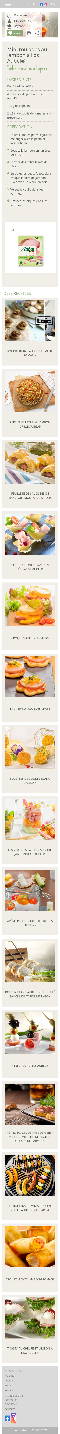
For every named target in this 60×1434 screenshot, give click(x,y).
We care (9, 1375)
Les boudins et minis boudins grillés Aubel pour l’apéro (30, 1208)
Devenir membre (14, 1395)
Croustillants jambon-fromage (30, 1279)
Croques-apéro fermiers (30, 638)
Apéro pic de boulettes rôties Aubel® (30, 923)
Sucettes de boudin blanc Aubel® (30, 781)
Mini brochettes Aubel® (30, 1066)
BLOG (8, 1385)
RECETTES (10, 1380)
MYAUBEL (10, 1390)
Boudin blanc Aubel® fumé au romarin (30, 353)
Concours (11, 1400)
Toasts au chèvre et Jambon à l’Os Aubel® (30, 1350)
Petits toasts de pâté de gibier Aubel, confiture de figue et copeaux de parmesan (30, 1137)
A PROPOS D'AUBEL (15, 1370)
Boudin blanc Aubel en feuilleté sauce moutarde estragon (30, 994)
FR (52, 4)
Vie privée (19, 1430)
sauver (18, 33)
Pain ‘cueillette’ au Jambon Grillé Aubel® (30, 424)
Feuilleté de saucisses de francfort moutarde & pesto (30, 496)
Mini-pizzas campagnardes (30, 709)
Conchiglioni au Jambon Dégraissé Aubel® (30, 567)
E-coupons (11, 1404)
